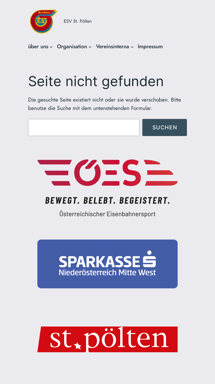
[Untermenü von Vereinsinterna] (132, 46)
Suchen (164, 127)
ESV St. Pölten (78, 21)
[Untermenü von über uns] (51, 46)
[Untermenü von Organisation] (90, 46)
